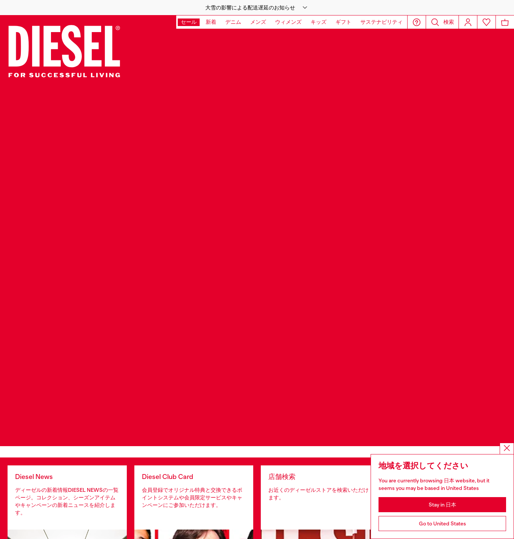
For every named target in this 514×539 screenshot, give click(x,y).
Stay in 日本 (442, 505)
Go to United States (442, 524)
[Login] (468, 22)
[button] (257, 7)
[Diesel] (64, 50)
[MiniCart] (505, 22)
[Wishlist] (486, 22)
